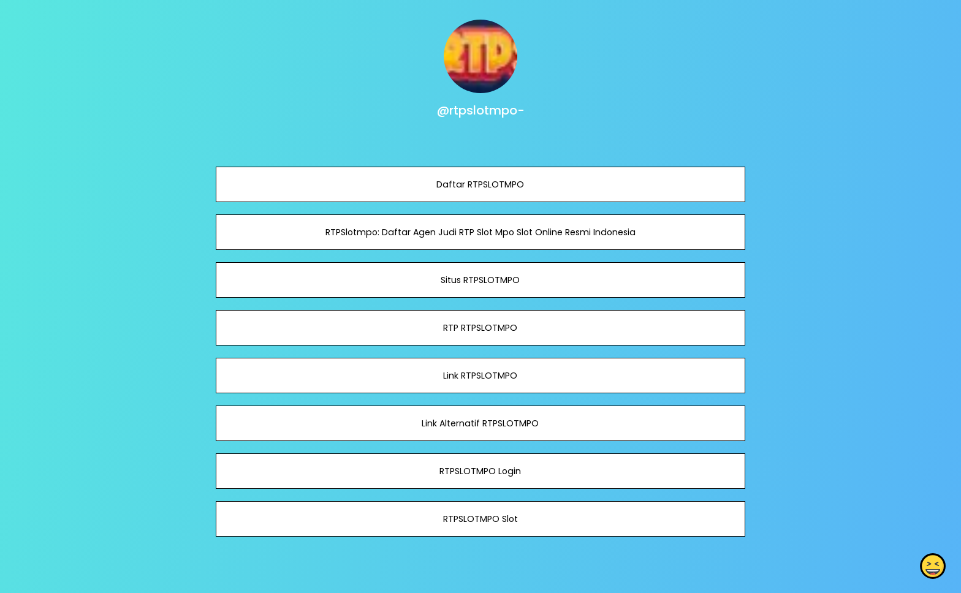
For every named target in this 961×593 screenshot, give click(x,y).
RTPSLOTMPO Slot (480, 519)
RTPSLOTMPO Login (480, 471)
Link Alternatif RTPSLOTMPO (480, 423)
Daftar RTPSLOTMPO (480, 184)
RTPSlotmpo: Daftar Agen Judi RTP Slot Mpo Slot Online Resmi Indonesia (480, 232)
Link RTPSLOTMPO (480, 375)
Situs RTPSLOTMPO (480, 280)
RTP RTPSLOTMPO (480, 328)
